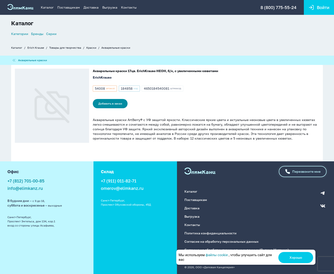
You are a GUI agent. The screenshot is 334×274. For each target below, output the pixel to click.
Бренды (37, 34)
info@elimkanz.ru (25, 188)
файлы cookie (217, 255)
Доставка (91, 7)
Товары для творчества (65, 47)
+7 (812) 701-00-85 (26, 180)
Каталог (47, 7)
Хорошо (295, 257)
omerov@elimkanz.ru (122, 188)
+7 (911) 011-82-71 (118, 180)
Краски (91, 47)
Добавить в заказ (110, 103)
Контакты (129, 7)
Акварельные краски (115, 47)
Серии (51, 34)
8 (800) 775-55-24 (278, 7)
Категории (19, 34)
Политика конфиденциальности (210, 233)
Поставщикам (68, 7)
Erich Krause (35, 47)
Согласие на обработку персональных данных (221, 241)
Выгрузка (109, 7)
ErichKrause (102, 77)
